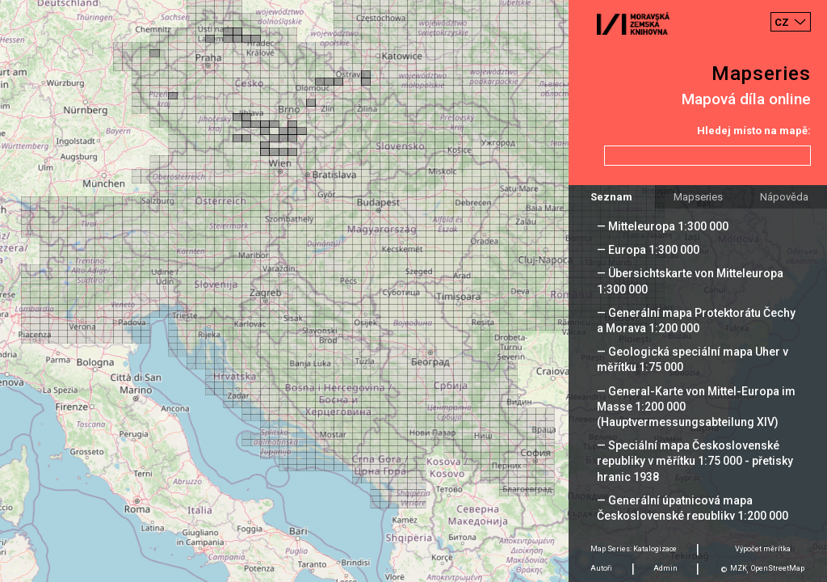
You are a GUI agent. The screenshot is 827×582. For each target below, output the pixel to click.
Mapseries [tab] (698, 197)
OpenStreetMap (777, 568)
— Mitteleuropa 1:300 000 (662, 226)
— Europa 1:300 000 (648, 249)
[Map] (413, 291)
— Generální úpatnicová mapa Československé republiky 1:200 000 (692, 508)
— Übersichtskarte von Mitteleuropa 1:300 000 (690, 281)
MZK (738, 568)
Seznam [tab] (611, 197)
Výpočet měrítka (763, 549)
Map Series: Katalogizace (633, 549)
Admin (665, 568)
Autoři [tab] (601, 568)
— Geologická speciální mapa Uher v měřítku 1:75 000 (692, 359)
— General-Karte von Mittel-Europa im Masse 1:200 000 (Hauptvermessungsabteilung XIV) (696, 406)
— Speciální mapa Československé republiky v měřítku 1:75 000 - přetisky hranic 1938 (695, 461)
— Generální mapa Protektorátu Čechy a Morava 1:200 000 (696, 320)
